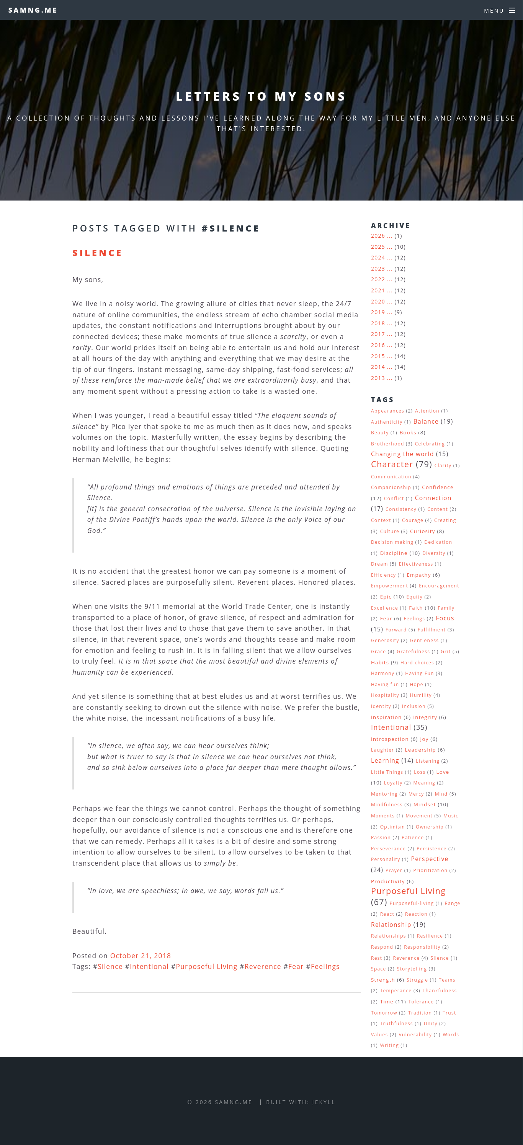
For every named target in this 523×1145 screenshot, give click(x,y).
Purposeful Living (206, 966)
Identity (381, 706)
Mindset (424, 804)
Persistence (432, 848)
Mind (441, 794)
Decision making (392, 542)
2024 (378, 257)
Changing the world (402, 454)
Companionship (391, 487)
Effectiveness (416, 564)
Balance (426, 421)
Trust (449, 1013)
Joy (424, 739)
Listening (428, 761)
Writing (389, 1045)
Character (392, 464)
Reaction (416, 914)
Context (381, 520)
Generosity (385, 640)
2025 (378, 246)
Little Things (387, 772)
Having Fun (419, 673)
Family (446, 608)
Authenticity (387, 422)
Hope (416, 684)
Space (378, 969)
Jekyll (324, 1102)
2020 (378, 301)
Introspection (390, 739)
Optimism (392, 827)
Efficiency (383, 575)
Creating (445, 520)
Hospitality (385, 695)
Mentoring (384, 794)
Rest (376, 958)
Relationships (388, 936)
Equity (415, 597)
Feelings (325, 966)
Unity (431, 1023)
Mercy (416, 794)
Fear (296, 966)
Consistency (401, 509)
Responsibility (422, 947)
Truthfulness (396, 1023)
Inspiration (386, 717)
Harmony (382, 673)
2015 (378, 356)
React (387, 914)
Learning (385, 760)
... (390, 235)
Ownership (430, 827)
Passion (381, 837)
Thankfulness (440, 990)
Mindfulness (387, 804)
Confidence (437, 487)
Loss (419, 772)
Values (379, 1034)
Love (442, 771)
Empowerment (389, 585)
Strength (383, 979)
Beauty (380, 432)
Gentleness (424, 640)
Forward (396, 629)
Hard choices (417, 662)
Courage (412, 520)
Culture (389, 531)
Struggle (417, 980)
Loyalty (393, 783)
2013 (378, 378)
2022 (378, 279)
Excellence (384, 608)
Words (451, 1034)
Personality (385, 859)
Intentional (149, 966)
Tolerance (421, 1001)
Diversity (433, 553)
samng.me (33, 10)
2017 (378, 334)
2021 (378, 290)
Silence (97, 252)
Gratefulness (413, 651)
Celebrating (430, 443)
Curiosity (422, 531)
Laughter (382, 750)
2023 (378, 268)
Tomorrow (384, 1013)
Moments (383, 815)
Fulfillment (432, 629)
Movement (419, 815)
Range (452, 903)
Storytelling (412, 969)
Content (437, 509)
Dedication (438, 542)
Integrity (425, 717)
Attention (427, 411)
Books (408, 432)
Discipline (394, 553)
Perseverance (388, 848)
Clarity (443, 465)
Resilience (430, 936)
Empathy (419, 574)
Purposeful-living (411, 903)
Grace (378, 651)
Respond (382, 947)
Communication (391, 476)
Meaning (424, 783)
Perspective (430, 859)
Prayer (394, 870)
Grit (446, 651)
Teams (447, 980)
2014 (378, 366)
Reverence (263, 966)
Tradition (420, 1013)
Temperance (396, 990)
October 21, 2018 (141, 955)
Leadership (420, 749)
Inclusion (414, 706)
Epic (386, 596)
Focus (445, 618)
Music (450, 815)
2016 (378, 345)
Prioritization (430, 870)
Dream (379, 564)
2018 (378, 323)
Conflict (394, 498)
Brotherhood (387, 443)
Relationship (391, 924)
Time (387, 1001)
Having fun (385, 684)
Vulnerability (415, 1034)
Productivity (388, 881)
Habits (380, 662)
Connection (433, 498)
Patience (413, 837)
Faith (416, 607)
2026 (378, 235)
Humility (421, 695)
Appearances (387, 411)
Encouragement (439, 585)
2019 (378, 312)
